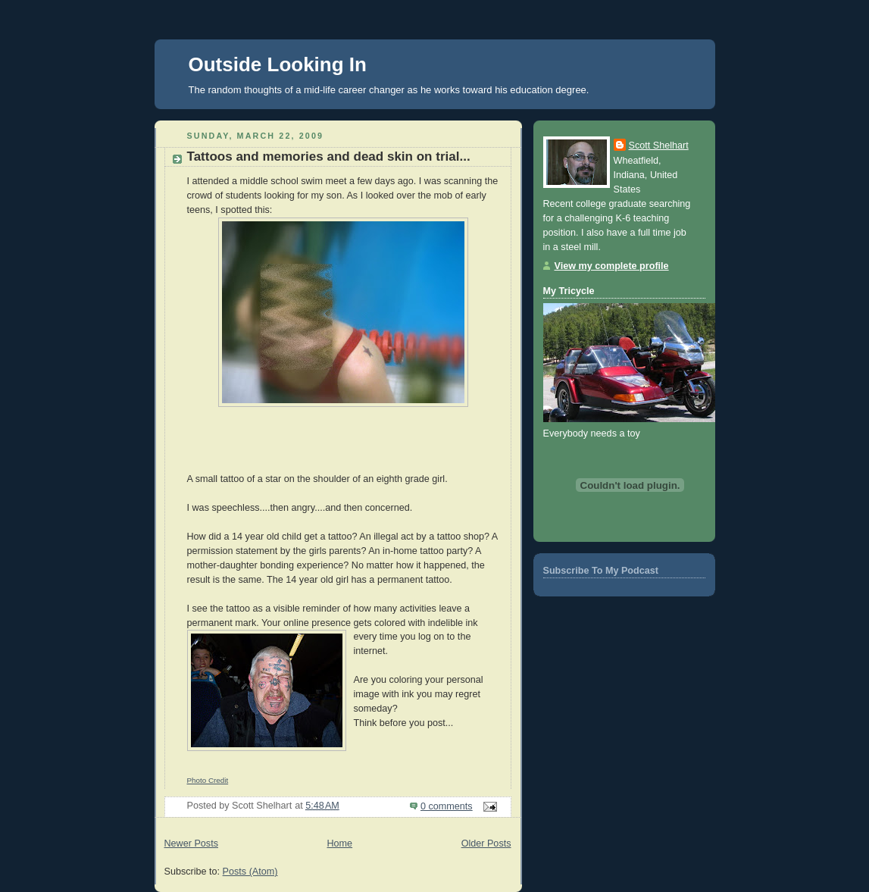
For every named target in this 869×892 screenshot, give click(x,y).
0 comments (446, 806)
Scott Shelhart (659, 145)
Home (339, 843)
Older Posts (486, 843)
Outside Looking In (278, 64)
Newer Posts (191, 843)
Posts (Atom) (250, 871)
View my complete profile (612, 266)
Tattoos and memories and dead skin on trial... (328, 156)
